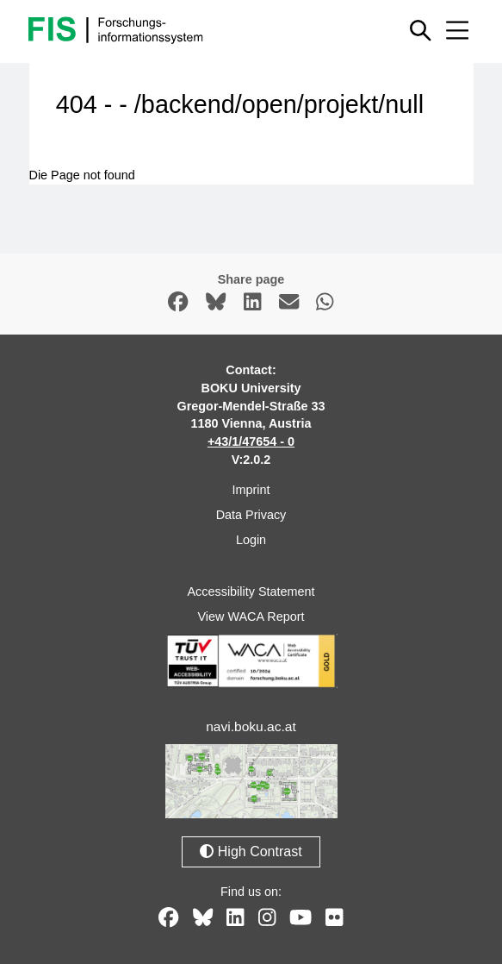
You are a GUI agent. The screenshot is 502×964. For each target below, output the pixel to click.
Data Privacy (251, 515)
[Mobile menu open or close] (457, 30)
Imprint (251, 490)
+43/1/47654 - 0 (251, 441)
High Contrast (250, 851)
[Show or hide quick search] (420, 30)
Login (251, 540)
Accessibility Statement (251, 591)
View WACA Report (251, 616)
